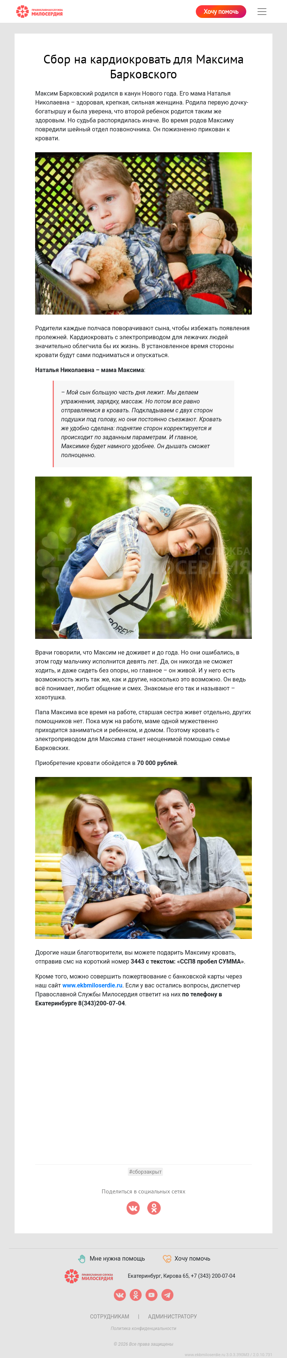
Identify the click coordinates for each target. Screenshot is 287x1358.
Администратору (172, 1317)
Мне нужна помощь (111, 1259)
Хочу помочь (221, 12)
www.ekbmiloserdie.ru (92, 985)
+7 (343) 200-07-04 (213, 1276)
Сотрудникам (109, 1317)
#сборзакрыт (145, 1172)
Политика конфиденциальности (143, 1328)
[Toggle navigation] (262, 11)
